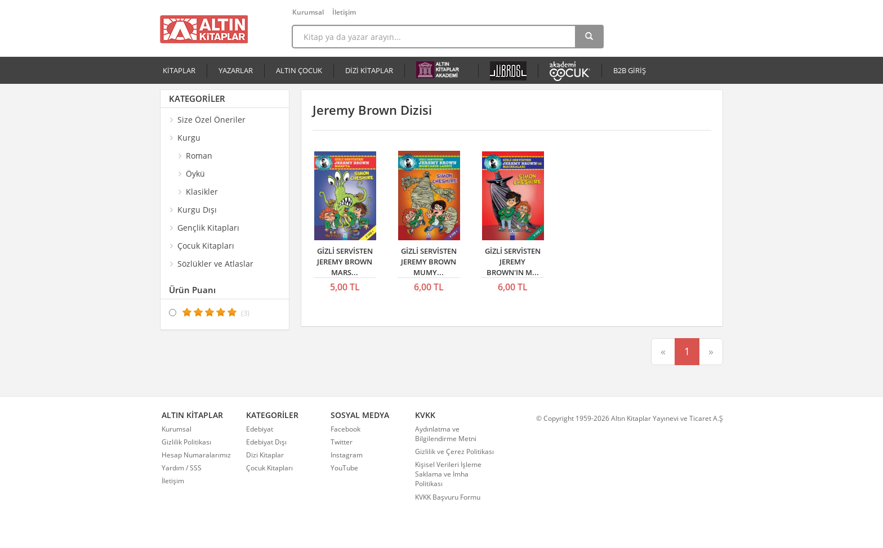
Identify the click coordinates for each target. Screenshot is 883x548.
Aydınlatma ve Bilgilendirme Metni (445, 433)
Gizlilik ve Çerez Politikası (454, 451)
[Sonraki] (711, 351)
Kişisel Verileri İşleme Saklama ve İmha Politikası (448, 474)
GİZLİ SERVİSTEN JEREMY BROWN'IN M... (513, 261)
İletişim (344, 12)
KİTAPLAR (179, 70)
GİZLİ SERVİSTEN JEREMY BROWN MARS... (345, 261)
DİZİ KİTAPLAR (369, 70)
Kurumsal (308, 12)
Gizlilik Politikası (186, 442)
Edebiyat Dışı (266, 442)
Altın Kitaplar (204, 29)
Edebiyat (259, 429)
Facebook (345, 429)
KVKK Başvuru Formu (447, 497)
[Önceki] (663, 351)
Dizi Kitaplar (265, 455)
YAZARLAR (235, 70)
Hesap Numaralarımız (196, 455)
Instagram (347, 455)
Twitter (342, 442)
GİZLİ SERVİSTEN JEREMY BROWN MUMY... (429, 261)
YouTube (344, 468)
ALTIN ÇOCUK (299, 70)
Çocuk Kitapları (269, 468)
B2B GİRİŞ (629, 70)
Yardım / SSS (182, 468)
